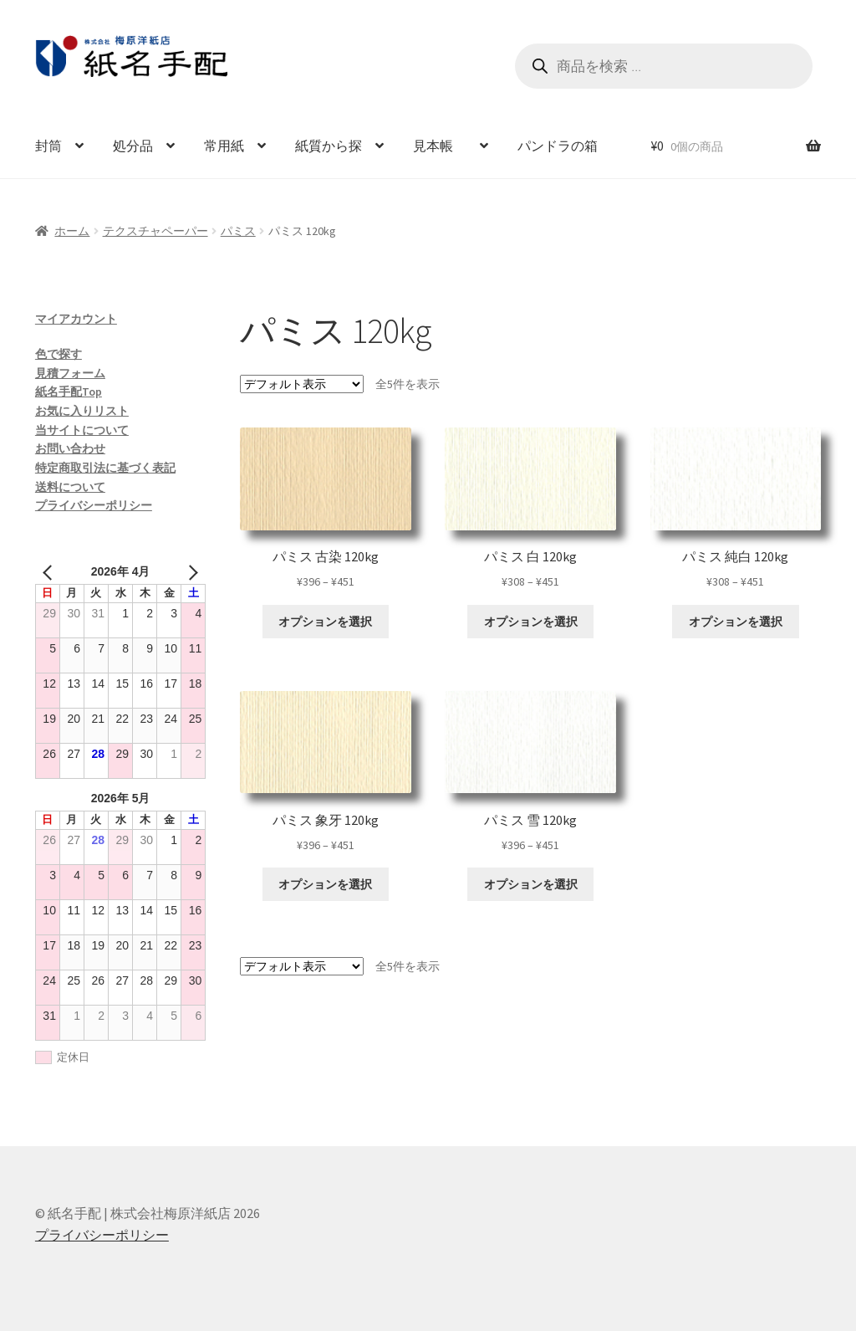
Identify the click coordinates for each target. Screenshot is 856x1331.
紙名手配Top (68, 391)
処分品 (133, 145)
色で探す (58, 353)
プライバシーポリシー (93, 505)
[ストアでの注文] (302, 384)
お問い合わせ (70, 448)
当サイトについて (82, 430)
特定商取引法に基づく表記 (105, 467)
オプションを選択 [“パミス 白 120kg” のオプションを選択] (531, 621)
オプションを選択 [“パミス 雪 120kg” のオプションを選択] (531, 884)
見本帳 (439, 145)
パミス (238, 230)
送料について (70, 486)
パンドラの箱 (557, 145)
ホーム (71, 230)
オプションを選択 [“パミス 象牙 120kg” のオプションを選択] (325, 884)
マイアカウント (76, 318)
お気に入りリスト (82, 410)
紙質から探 (328, 145)
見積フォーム (70, 373)
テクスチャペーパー (155, 230)
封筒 (48, 145)
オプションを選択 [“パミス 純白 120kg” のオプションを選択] (735, 621)
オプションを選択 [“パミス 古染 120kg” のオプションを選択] (325, 621)
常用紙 (224, 145)
